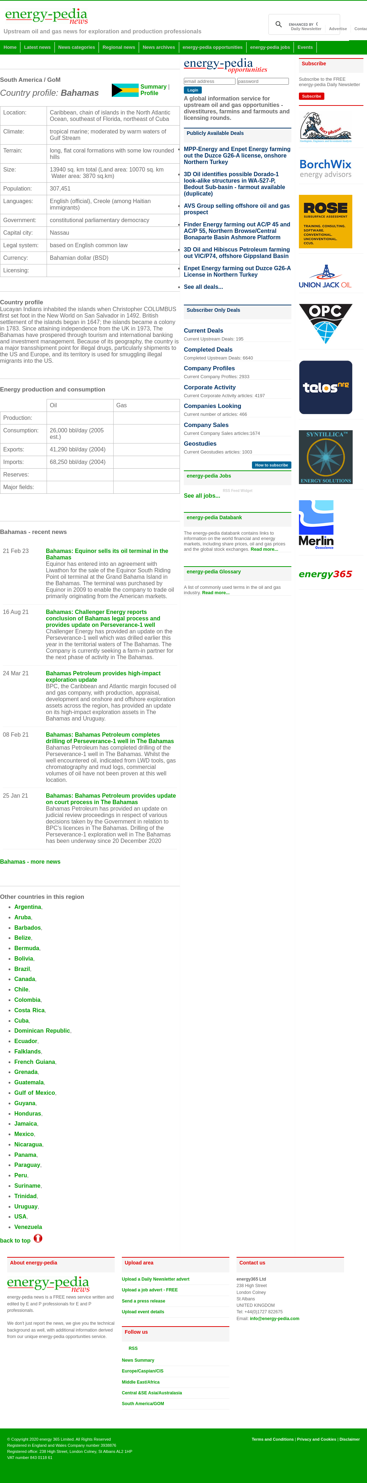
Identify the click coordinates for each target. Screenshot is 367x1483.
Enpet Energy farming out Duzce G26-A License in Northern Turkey (237, 271)
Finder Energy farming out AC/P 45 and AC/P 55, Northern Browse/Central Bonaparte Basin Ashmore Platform (237, 230)
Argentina (27, 907)
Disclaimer (349, 1439)
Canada (24, 979)
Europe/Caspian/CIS (142, 1371)
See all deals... (203, 287)
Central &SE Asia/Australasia (152, 1392)
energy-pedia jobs (270, 47)
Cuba (21, 1021)
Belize (22, 938)
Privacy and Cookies (316, 1439)
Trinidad (25, 1196)
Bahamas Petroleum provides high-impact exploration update (103, 676)
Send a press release (143, 1301)
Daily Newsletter (306, 29)
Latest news (37, 47)
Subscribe (311, 96)
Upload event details (143, 1311)
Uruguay (26, 1206)
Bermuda (26, 948)
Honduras (27, 1114)
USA (20, 1217)
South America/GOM (143, 1403)
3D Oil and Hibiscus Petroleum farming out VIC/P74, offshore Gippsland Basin (237, 253)
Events (305, 47)
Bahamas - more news (30, 862)
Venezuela (28, 1227)
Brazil (22, 969)
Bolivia (23, 959)
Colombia (27, 1000)
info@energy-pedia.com (274, 1318)
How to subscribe (271, 465)
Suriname (27, 1186)
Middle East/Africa (140, 1382)
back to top (21, 1241)
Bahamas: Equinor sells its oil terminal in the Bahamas (107, 554)
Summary (153, 87)
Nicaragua (28, 1144)
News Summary (138, 1360)
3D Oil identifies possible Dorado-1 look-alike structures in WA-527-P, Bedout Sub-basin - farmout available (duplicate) (234, 184)
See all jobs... (202, 496)
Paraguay (27, 1165)
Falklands (27, 1051)
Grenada (26, 1072)
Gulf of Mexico (34, 1093)
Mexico (24, 1134)
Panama (25, 1155)
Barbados (27, 928)
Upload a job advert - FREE (150, 1289)
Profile (149, 93)
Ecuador (25, 1041)
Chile (21, 989)
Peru (20, 1175)
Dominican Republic (42, 1031)
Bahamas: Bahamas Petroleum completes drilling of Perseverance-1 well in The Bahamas (110, 738)
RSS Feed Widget (238, 491)
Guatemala (29, 1082)
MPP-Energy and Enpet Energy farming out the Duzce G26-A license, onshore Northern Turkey (237, 155)
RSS (131, 1348)
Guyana (24, 1103)
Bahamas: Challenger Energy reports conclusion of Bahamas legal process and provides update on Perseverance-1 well (103, 618)
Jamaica (25, 1124)
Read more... (264, 549)
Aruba (22, 917)
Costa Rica (29, 1010)
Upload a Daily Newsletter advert (156, 1279)
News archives (159, 47)
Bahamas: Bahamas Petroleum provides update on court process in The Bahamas (111, 799)
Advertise (338, 29)
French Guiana (34, 1062)
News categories (76, 47)
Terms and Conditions (273, 1439)
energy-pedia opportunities (213, 47)
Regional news (119, 47)
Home (10, 47)
